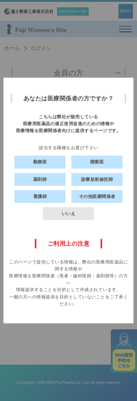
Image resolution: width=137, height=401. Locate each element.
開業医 (97, 161)
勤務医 (40, 161)
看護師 (40, 196)
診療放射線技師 (97, 179)
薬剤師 (40, 179)
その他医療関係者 (97, 196)
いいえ (69, 213)
